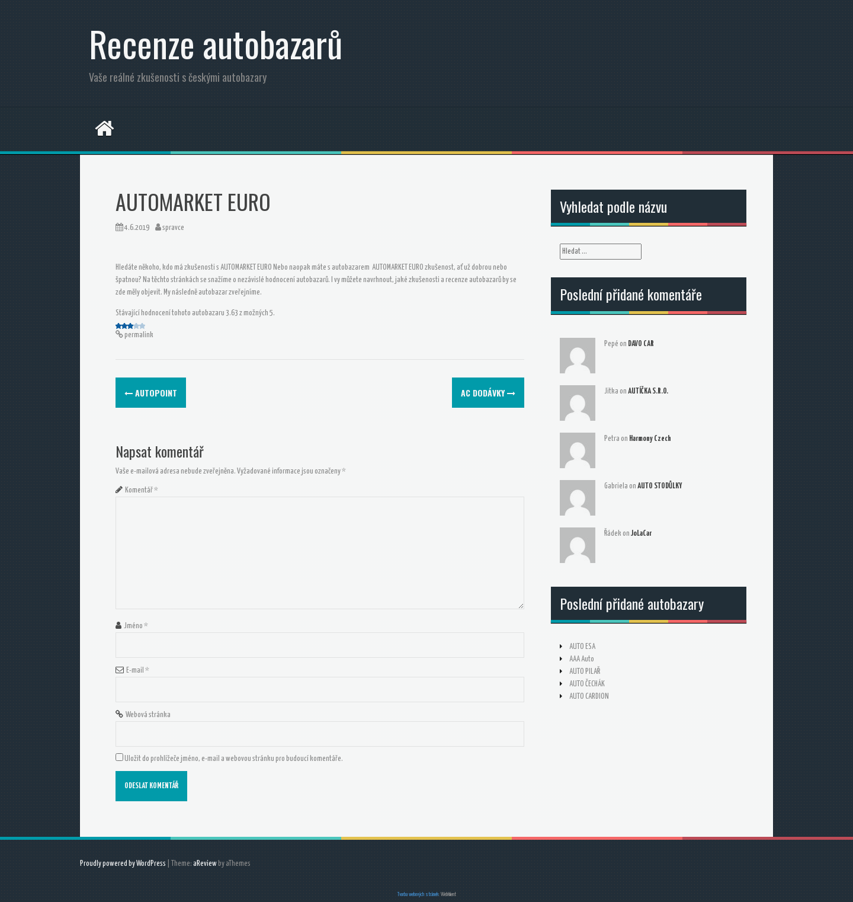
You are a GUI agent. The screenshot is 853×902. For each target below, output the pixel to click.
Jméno (136, 626)
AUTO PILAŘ (584, 672)
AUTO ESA (582, 647)
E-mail (137, 670)
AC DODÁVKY (488, 392)
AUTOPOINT (150, 392)
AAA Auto (581, 659)
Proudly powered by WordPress (123, 864)
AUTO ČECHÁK (587, 684)
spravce (173, 228)
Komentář (141, 490)
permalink (138, 335)
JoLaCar (641, 534)
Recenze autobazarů (215, 43)
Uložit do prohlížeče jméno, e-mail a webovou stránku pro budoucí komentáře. (233, 759)
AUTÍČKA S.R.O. (648, 391)
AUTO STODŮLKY (659, 486)
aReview (205, 864)
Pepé (611, 344)
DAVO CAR (641, 344)
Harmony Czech (650, 439)
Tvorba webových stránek (417, 894)
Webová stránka (148, 715)
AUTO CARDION (589, 697)
